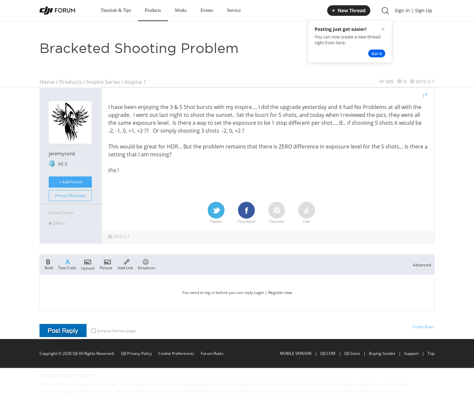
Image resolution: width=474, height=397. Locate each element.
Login (259, 292)
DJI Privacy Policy (136, 353)
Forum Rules (212, 353)
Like (306, 213)
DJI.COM (327, 353)
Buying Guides (382, 353)
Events (206, 10)
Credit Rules (423, 327)
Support (411, 353)
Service (234, 10)
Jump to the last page (114, 330)
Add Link (125, 264)
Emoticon (146, 264)
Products (153, 10)
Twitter (216, 213)
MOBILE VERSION (295, 353)
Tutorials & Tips (116, 10)
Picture (106, 264)
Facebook (246, 213)
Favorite (276, 213)
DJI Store (352, 353)
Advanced (422, 265)
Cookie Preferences (176, 353)
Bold (49, 264)
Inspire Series (103, 82)
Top (431, 353)
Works (181, 10)
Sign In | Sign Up (413, 10)
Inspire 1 (135, 82)
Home (47, 82)
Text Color (67, 264)
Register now (280, 292)
